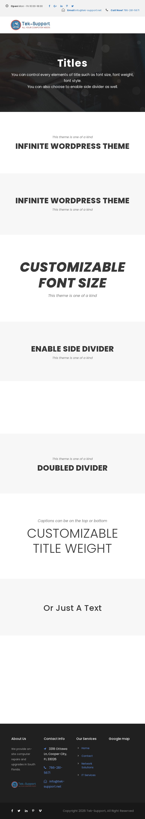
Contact (87, 756)
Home (85, 748)
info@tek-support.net (81, 10)
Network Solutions (87, 765)
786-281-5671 (120, 10)
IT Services (89, 775)
